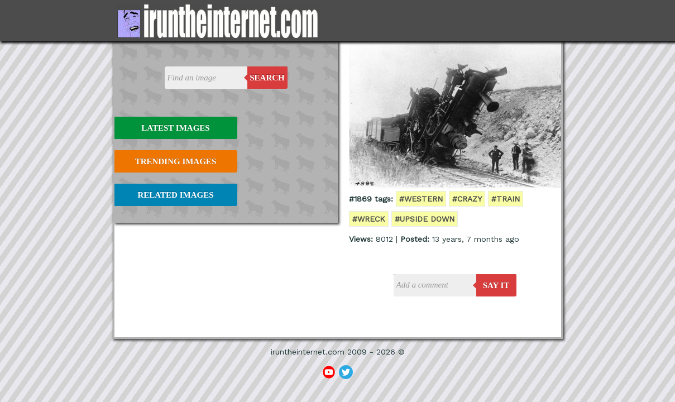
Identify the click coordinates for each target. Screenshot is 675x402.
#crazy (467, 198)
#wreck (368, 218)
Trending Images (175, 161)
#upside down (424, 218)
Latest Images (175, 127)
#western (421, 198)
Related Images (176, 194)
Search (267, 77)
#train (505, 198)
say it (496, 285)
